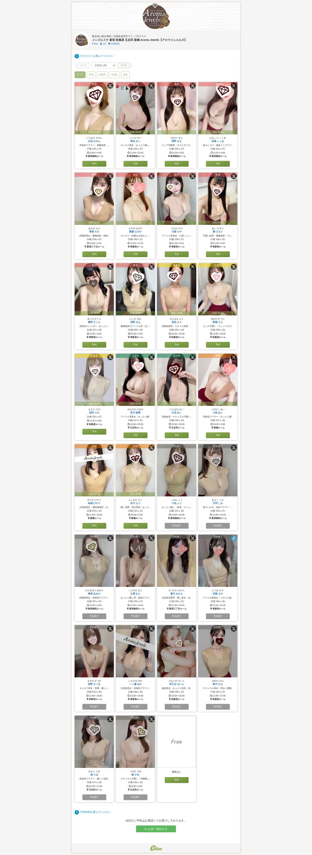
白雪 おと (135, 593)
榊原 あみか (94, 593)
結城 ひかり (94, 503)
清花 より (177, 322)
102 (103, 43)
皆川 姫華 (135, 412)
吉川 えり (135, 503)
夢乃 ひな (218, 684)
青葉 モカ (94, 231)
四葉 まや (218, 593)
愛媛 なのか (135, 231)
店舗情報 (114, 43)
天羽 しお (218, 503)
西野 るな (135, 322)
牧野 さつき (94, 684)
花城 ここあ (218, 141)
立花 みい (177, 412)
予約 (94, 163)
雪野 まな (177, 141)
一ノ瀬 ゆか (135, 684)
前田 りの (94, 412)
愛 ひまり (218, 231)
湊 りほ (94, 774)
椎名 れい (135, 141)
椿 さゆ (135, 774)
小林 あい (218, 412)
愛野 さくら (94, 322)
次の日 (125, 65)
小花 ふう (177, 503)
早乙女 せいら (176, 684)
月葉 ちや (177, 231)
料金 (95, 43)
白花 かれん (94, 141)
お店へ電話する (156, 828)
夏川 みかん (176, 593)
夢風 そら (218, 322)
